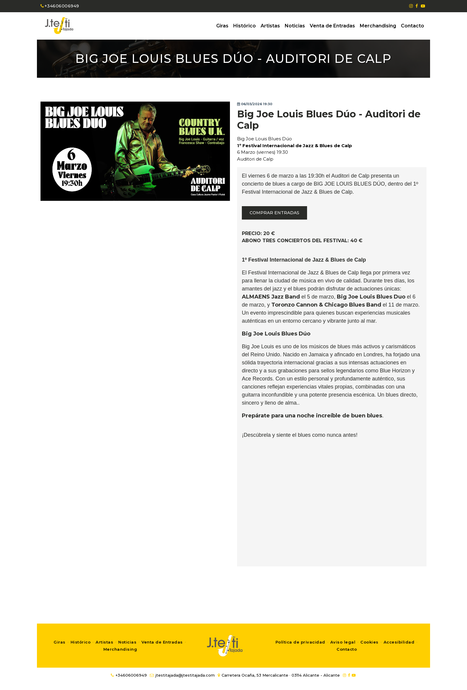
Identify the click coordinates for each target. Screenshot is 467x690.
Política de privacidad (300, 642)
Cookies (369, 642)
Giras (222, 26)
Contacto (412, 26)
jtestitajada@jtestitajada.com (182, 675)
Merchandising (378, 26)
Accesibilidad (399, 642)
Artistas (270, 26)
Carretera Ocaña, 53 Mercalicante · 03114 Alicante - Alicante (279, 675)
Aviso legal (343, 642)
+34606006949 (60, 6)
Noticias (295, 26)
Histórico (244, 26)
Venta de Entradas (332, 26)
